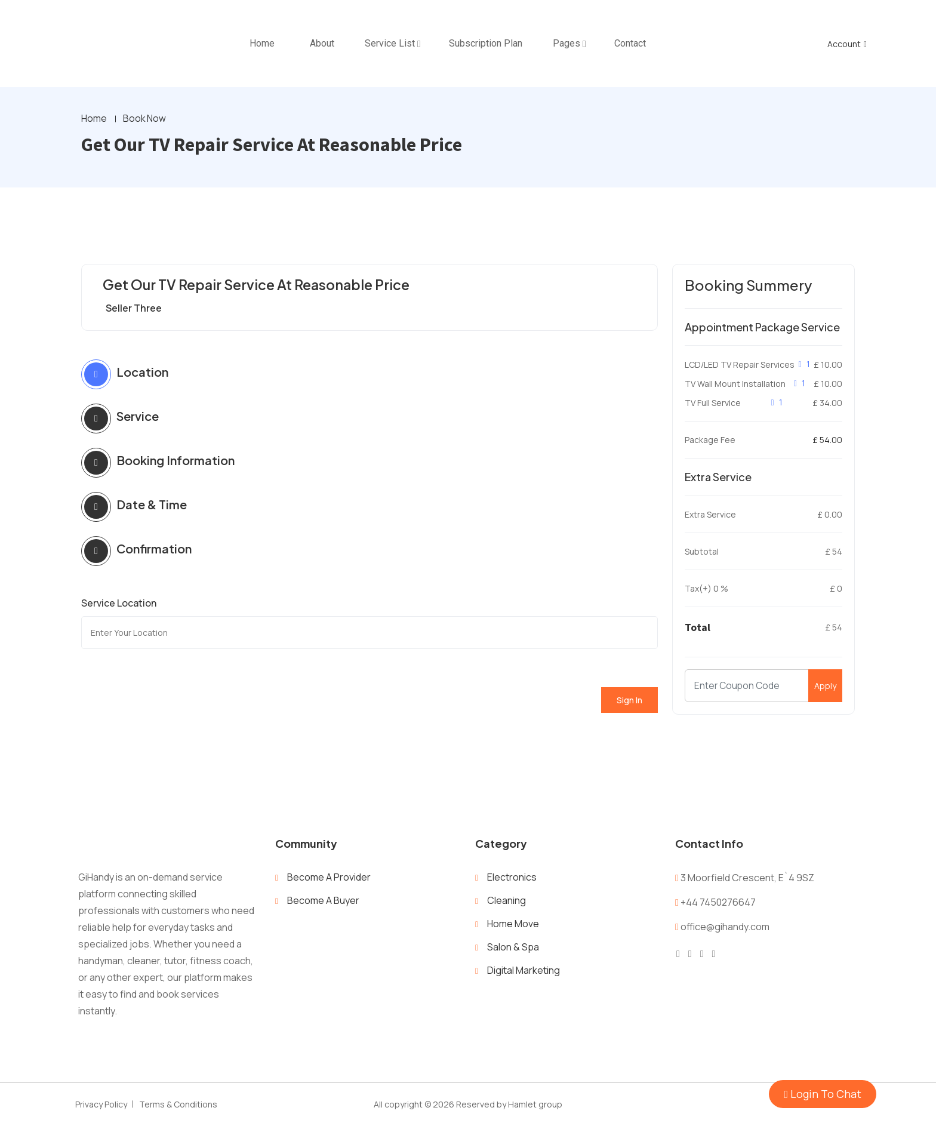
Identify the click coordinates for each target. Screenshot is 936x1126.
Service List (390, 43)
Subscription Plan (485, 43)
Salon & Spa (513, 947)
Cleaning (506, 900)
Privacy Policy (101, 1104)
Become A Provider (329, 877)
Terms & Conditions (178, 1104)
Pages (566, 43)
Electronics (512, 877)
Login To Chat (822, 1094)
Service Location (118, 603)
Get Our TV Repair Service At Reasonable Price (263, 285)
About (322, 43)
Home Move (513, 924)
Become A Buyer (323, 900)
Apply (825, 686)
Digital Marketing (523, 970)
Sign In (629, 700)
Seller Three (134, 308)
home (262, 43)
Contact (630, 43)
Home (94, 119)
